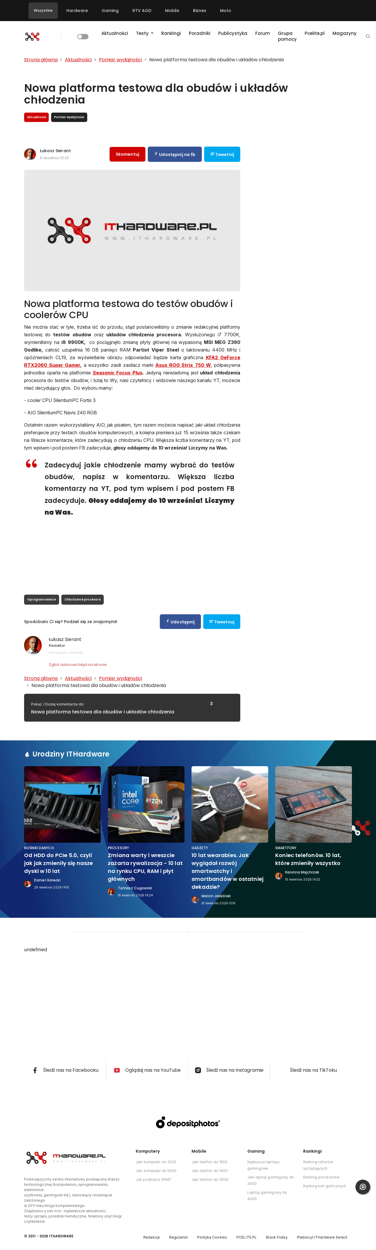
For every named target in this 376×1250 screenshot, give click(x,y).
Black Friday (276, 1237)
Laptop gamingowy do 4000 (267, 1195)
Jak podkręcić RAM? (153, 1179)
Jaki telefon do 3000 (210, 1179)
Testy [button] (143, 33)
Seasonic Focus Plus (117, 373)
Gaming (110, 10)
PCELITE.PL (246, 1237)
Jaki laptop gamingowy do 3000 (270, 1180)
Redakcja (151, 1237)
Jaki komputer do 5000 (156, 1170)
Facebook (58, 652)
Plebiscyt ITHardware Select (322, 1237)
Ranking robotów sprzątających (318, 1165)
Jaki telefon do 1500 (209, 1162)
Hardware (77, 10)
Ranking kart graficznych (324, 1186)
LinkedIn (75, 652)
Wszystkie (43, 10)
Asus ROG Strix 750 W (183, 365)
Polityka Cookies (212, 1237)
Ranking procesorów (321, 1177)
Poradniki (199, 33)
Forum (262, 33)
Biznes (199, 10)
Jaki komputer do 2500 (156, 1162)
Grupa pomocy (287, 36)
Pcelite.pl (315, 33)
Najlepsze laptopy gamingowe (263, 1165)
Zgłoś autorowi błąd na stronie (78, 664)
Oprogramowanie (41, 599)
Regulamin (178, 1237)
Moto (225, 10)
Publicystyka (232, 33)
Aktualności (114, 33)
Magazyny (345, 33)
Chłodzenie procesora (83, 599)
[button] (368, 36)
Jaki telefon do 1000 (210, 1170)
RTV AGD (141, 10)
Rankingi (171, 33)
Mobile (172, 10)
